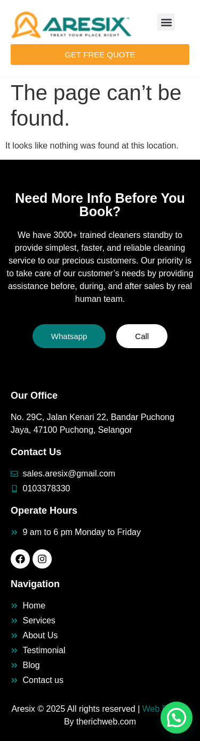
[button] (166, 22)
